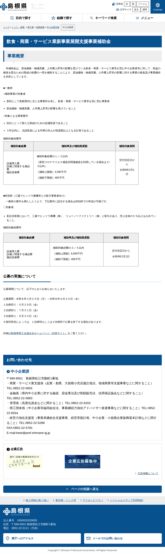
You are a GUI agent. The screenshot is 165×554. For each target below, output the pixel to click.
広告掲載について (148, 473)
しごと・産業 (18, 27)
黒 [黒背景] (133, 4)
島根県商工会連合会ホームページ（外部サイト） (39, 333)
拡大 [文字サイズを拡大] (136, 9)
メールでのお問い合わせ (107, 538)
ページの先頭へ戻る (85, 489)
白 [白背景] (127, 4)
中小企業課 (68, 27)
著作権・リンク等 (65, 500)
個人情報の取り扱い (37, 500)
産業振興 (40, 27)
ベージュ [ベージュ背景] (142, 4)
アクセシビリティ (93, 500)
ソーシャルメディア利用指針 (126, 500)
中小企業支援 (53, 27)
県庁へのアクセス (23, 538)
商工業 (30, 27)
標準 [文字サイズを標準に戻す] (145, 9)
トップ (6, 27)
